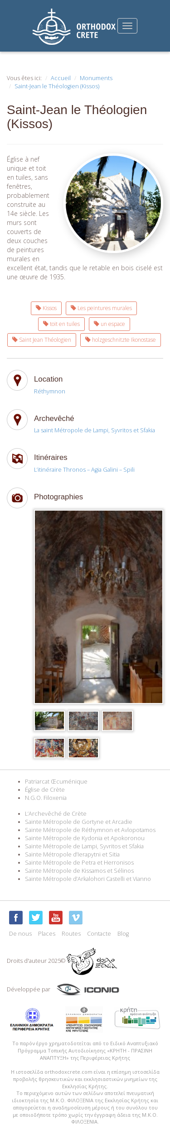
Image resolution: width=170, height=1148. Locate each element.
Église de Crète (45, 790)
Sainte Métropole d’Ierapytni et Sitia (72, 854)
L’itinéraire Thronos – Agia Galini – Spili (84, 470)
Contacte (99, 934)
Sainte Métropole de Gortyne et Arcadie (78, 822)
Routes (71, 934)
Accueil (61, 78)
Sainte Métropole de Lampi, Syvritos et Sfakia (84, 846)
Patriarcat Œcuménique (56, 781)
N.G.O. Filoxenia (46, 798)
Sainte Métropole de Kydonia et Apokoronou (85, 838)
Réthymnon (49, 391)
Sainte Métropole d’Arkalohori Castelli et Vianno (88, 879)
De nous (20, 934)
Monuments (96, 78)
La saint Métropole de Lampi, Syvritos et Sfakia (94, 430)
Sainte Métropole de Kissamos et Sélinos (79, 871)
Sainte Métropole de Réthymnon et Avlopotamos (90, 830)
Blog (123, 934)
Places (46, 934)
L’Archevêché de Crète (56, 814)
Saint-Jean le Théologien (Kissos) (57, 86)
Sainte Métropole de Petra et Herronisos (79, 862)
